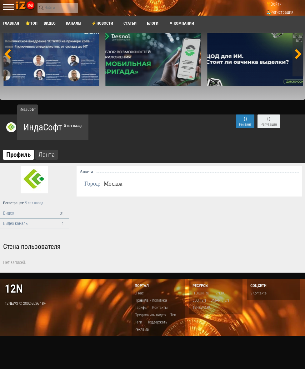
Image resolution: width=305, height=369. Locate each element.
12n (14, 288)
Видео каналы (34, 223)
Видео (34, 213)
